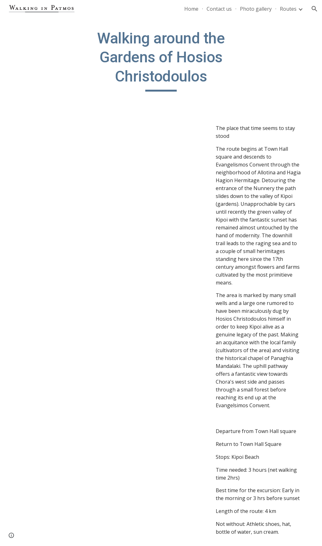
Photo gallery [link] (256, 8)
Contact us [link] (219, 8)
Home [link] (191, 8)
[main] (160, 60)
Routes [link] (288, 8)
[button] (314, 8)
